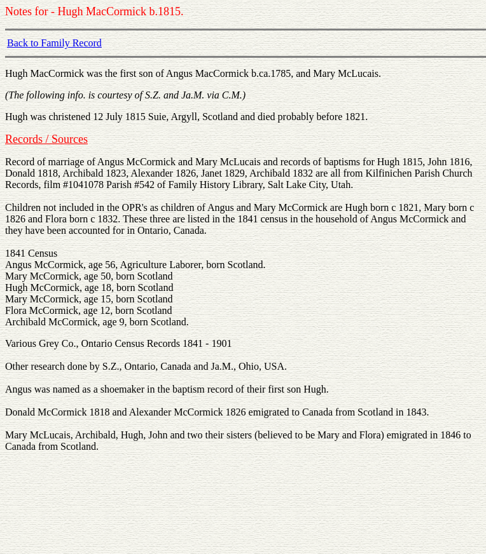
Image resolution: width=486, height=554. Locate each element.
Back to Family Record (54, 42)
